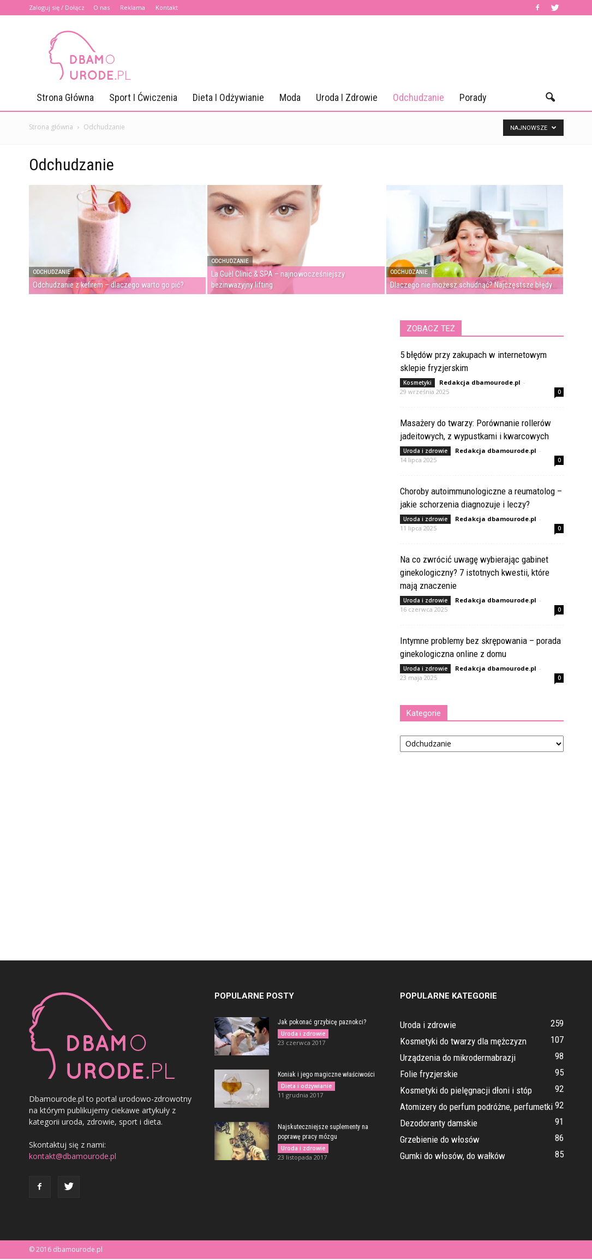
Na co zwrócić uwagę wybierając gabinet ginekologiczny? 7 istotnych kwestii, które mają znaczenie (474, 572)
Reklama (132, 7)
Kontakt (167, 7)
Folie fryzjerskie (429, 1073)
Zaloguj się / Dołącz (57, 7)
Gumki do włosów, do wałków (452, 1155)
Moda (290, 97)
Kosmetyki (417, 382)
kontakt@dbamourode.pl (72, 1156)
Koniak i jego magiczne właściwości (326, 1074)
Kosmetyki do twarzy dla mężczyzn (463, 1041)
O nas (101, 7)
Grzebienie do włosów (440, 1139)
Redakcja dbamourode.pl (480, 382)
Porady (473, 97)
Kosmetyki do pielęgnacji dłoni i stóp (466, 1090)
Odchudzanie (418, 97)
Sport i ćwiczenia (143, 97)
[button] (550, 98)
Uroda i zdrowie (347, 97)
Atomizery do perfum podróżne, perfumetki (476, 1106)
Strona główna (65, 97)
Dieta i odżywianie (228, 97)
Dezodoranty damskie (438, 1123)
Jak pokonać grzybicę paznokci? (322, 1022)
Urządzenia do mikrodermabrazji (458, 1057)
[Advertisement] (365, 55)
